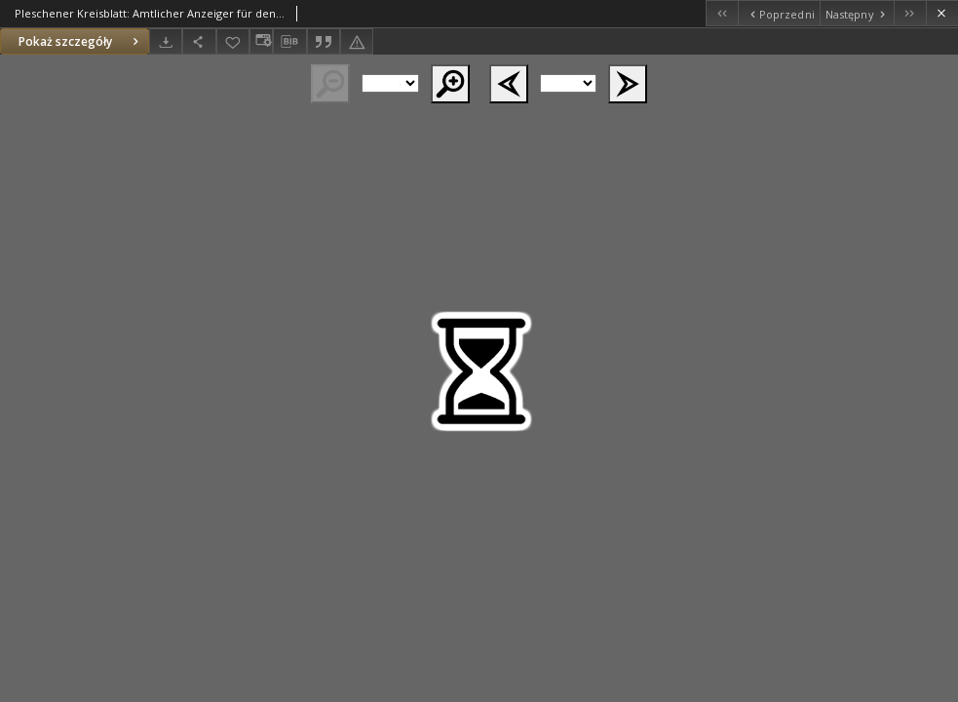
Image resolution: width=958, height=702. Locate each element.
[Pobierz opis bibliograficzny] (289, 42)
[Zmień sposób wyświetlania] (261, 41)
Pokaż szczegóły (81, 41)
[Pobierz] (165, 41)
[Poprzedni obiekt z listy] (778, 13)
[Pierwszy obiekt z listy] (722, 13)
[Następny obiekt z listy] (857, 13)
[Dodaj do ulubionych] (232, 41)
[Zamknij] (942, 13)
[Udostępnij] (198, 41)
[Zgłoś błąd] (356, 41)
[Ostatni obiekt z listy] (910, 13)
